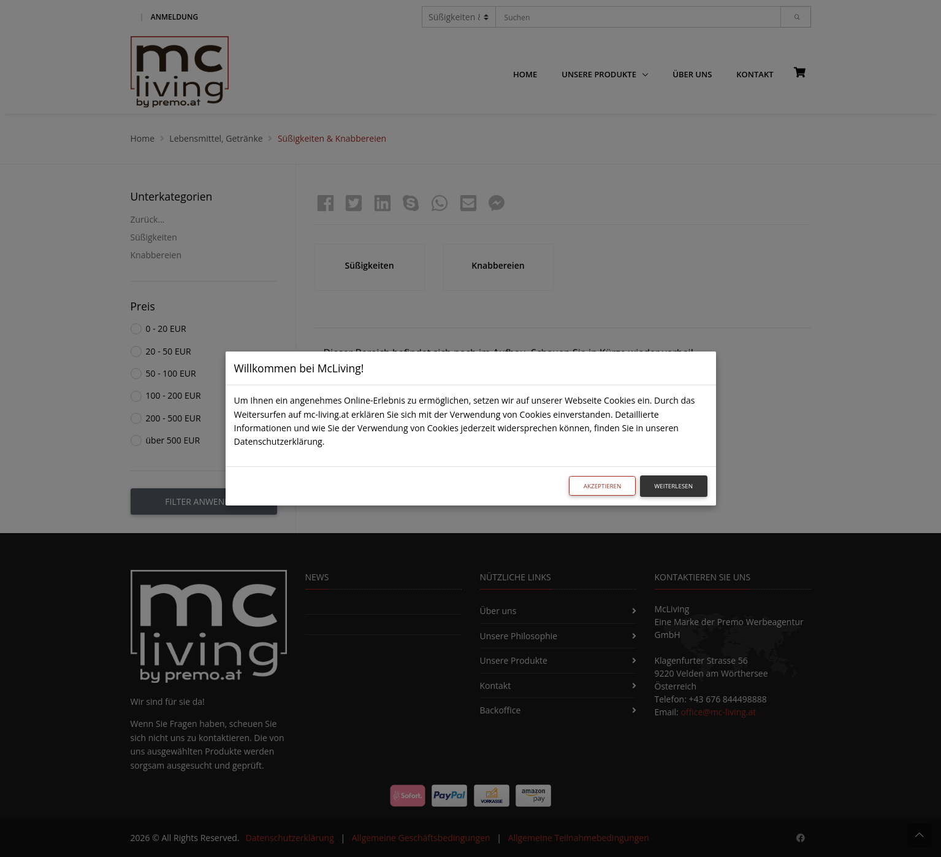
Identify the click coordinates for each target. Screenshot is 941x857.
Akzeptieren (603, 486)
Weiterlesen (673, 486)
